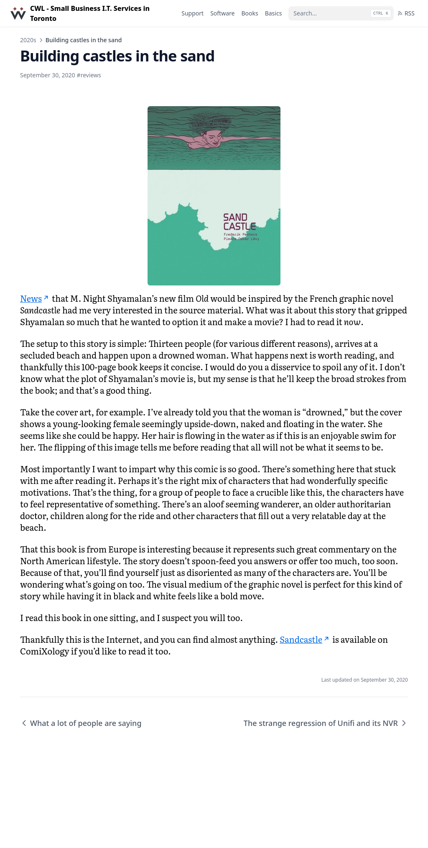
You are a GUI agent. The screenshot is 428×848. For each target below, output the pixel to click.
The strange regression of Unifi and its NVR (326, 723)
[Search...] (341, 13)
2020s (28, 40)
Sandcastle (305, 639)
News (35, 298)
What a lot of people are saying (81, 723)
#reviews (89, 75)
